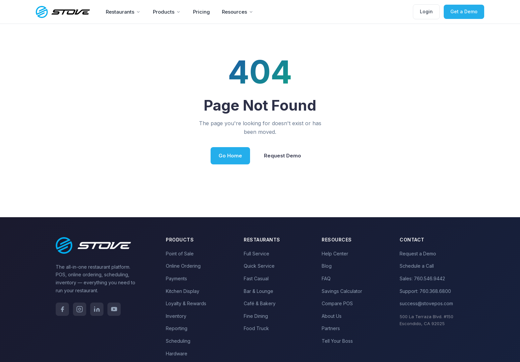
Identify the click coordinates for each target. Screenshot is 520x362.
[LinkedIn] (96, 309)
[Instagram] (79, 309)
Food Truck (256, 328)
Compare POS (337, 303)
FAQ (326, 278)
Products (167, 12)
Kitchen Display (182, 291)
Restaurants (123, 12)
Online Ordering (183, 266)
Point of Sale (180, 253)
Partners (331, 328)
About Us (332, 316)
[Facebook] (62, 309)
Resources (238, 12)
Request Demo (282, 155)
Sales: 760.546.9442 (422, 278)
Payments (176, 278)
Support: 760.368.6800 (425, 291)
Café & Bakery (260, 303)
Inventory (176, 316)
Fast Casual (256, 278)
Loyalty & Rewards (186, 303)
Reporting (176, 328)
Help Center (335, 253)
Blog (327, 266)
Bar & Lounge (258, 291)
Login (426, 11)
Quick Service (259, 266)
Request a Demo (418, 253)
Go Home (230, 155)
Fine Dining (256, 316)
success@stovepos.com (426, 303)
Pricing (201, 12)
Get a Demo (464, 11)
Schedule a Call (417, 266)
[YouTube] (114, 309)
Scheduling (178, 341)
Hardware (176, 353)
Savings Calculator (342, 291)
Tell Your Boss (337, 341)
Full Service (256, 253)
